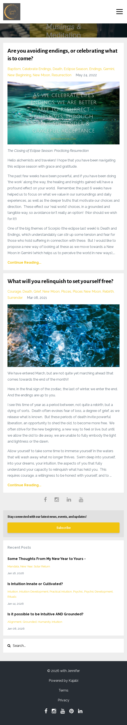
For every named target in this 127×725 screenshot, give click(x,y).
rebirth (108, 291)
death (57, 69)
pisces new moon (87, 291)
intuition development (33, 591)
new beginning (19, 75)
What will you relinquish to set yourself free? (60, 281)
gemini (108, 69)
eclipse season (76, 69)
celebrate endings (36, 69)
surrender (15, 298)
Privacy (63, 700)
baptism (14, 69)
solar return (42, 566)
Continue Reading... (24, 262)
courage (14, 291)
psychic (78, 591)
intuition (12, 591)
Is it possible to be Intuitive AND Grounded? (45, 614)
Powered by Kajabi (63, 681)
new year (26, 566)
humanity (44, 621)
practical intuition (61, 591)
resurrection (61, 75)
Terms (63, 690)
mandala (13, 566)
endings (95, 69)
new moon (41, 75)
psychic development (98, 591)
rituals (11, 596)
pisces (66, 291)
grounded (30, 621)
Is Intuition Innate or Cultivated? (35, 584)
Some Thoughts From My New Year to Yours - (46, 559)
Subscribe (63, 527)
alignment (14, 621)
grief (37, 291)
